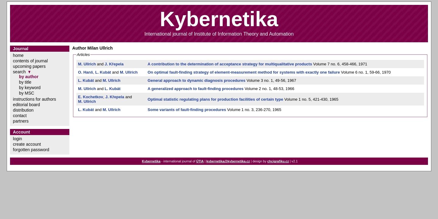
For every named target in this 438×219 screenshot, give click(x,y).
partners (21, 121)
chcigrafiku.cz (278, 161)
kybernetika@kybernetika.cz (228, 161)
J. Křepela (114, 64)
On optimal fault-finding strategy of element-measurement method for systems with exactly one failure (244, 72)
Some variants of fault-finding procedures (187, 109)
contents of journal (30, 60)
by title (25, 82)
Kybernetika (151, 161)
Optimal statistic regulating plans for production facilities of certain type (215, 99)
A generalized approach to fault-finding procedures (195, 88)
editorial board (26, 104)
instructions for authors (34, 99)
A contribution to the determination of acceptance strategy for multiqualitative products (230, 64)
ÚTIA (200, 161)
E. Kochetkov (90, 97)
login (17, 138)
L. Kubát (103, 72)
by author (29, 76)
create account (27, 144)
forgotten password (31, 149)
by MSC (26, 93)
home (18, 55)
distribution (23, 110)
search (19, 71)
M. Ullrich (87, 64)
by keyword (30, 87)
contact (20, 115)
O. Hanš (85, 72)
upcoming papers (29, 66)
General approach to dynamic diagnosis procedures (196, 80)
